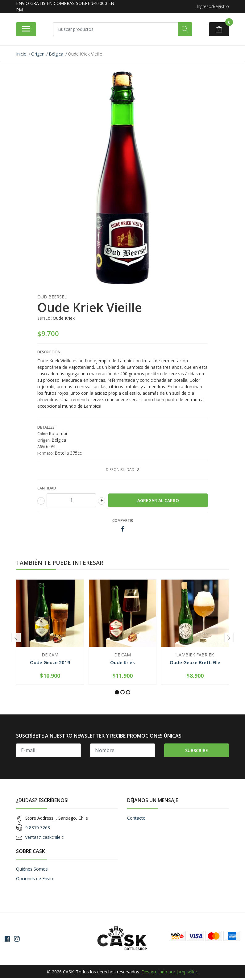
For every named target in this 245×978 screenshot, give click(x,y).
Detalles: (46, 427)
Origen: (44, 440)
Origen (37, 54)
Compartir (122, 520)
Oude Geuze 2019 (50, 662)
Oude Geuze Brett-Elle (195, 662)
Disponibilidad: (120, 469)
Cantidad (46, 488)
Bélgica (56, 54)
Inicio (21, 54)
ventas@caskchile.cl (44, 837)
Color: (43, 433)
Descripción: (49, 352)
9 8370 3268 (37, 827)
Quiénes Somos (32, 869)
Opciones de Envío (34, 878)
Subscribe (196, 750)
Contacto (136, 818)
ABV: (41, 446)
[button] (117, 692)
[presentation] (16, 637)
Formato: (46, 453)
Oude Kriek (122, 662)
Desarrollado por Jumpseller (169, 972)
